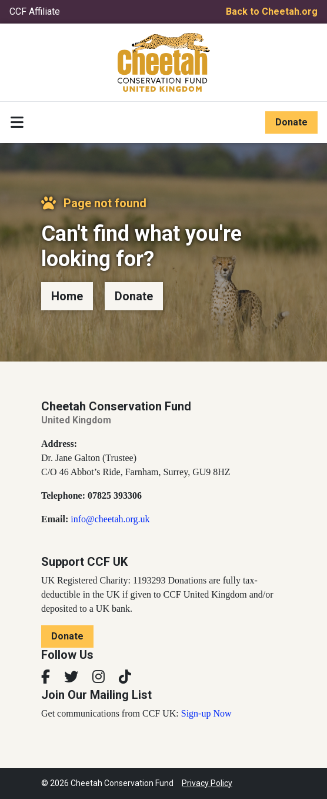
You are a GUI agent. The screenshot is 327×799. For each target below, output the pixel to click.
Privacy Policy (207, 783)
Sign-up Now (206, 713)
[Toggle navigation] (17, 122)
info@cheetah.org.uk (110, 519)
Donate (291, 122)
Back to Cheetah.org (272, 11)
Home (67, 296)
